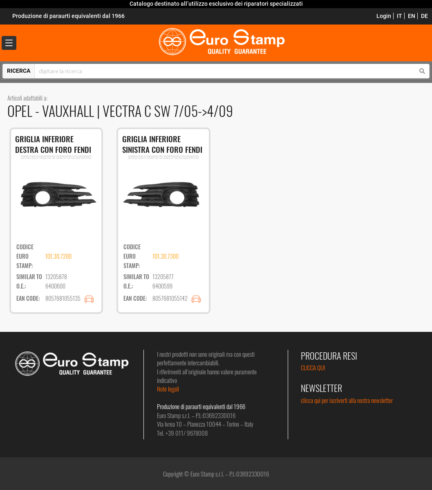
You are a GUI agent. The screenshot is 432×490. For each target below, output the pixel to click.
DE (424, 16)
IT (399, 16)
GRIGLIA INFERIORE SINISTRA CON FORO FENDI (162, 144)
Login (383, 16)
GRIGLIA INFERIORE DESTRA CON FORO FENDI (53, 144)
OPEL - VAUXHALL (52, 110)
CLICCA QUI (313, 367)
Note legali (168, 388)
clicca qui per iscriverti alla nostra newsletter (347, 400)
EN (411, 16)
